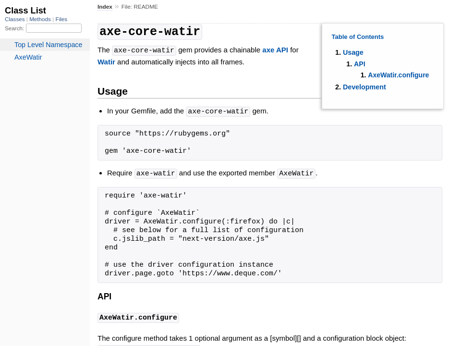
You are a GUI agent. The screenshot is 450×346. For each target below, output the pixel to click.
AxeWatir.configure (398, 75)
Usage (353, 52)
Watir (106, 60)
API (359, 64)
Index (104, 6)
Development (364, 87)
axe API (275, 49)
